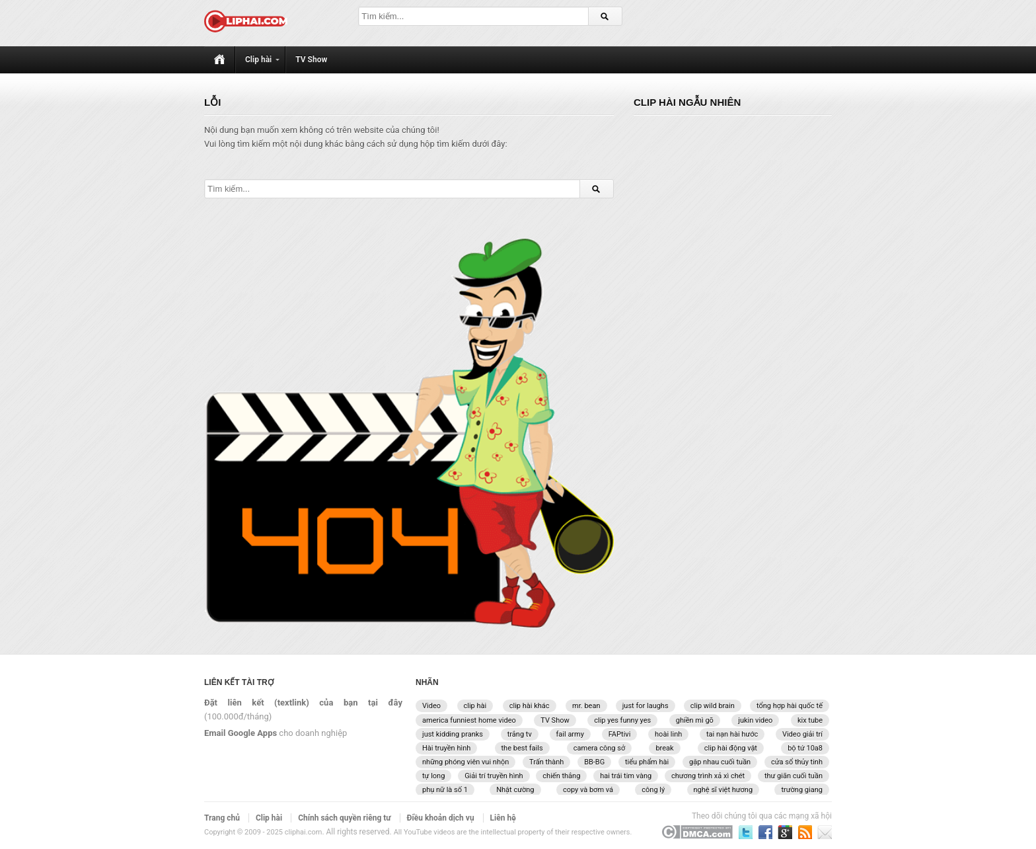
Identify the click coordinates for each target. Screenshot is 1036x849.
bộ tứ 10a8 (805, 748)
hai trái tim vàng (625, 776)
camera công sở (599, 748)
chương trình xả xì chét (708, 776)
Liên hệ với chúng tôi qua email (824, 832)
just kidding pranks (452, 734)
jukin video (755, 720)
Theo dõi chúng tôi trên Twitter (745, 832)
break (664, 748)
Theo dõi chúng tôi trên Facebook (765, 832)
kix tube (810, 720)
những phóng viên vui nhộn (465, 762)
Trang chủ (222, 818)
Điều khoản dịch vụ (440, 818)
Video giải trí (802, 734)
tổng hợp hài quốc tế (790, 706)
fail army (570, 734)
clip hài (475, 706)
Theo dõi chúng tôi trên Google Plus (785, 832)
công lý (653, 790)
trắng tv (519, 734)
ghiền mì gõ (695, 720)
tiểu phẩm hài (647, 762)
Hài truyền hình (446, 748)
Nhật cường (515, 790)
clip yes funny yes (622, 720)
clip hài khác (529, 706)
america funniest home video (469, 720)
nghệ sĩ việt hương (723, 790)
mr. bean (586, 706)
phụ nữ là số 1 (445, 790)
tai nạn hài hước (732, 734)
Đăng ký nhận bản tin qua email (804, 832)
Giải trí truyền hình (493, 776)
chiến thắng (561, 776)
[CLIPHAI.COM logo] (248, 23)
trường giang (802, 790)
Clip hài (269, 818)
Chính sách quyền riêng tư (344, 818)
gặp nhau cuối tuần (720, 762)
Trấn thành (546, 762)
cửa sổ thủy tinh (797, 762)
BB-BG (594, 762)
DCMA (697, 832)
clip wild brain (712, 706)
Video (431, 706)
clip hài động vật (730, 748)
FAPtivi (620, 734)
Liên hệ (503, 818)
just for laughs (645, 706)
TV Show (555, 720)
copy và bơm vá (588, 790)
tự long (433, 776)
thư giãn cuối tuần (793, 776)
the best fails (522, 748)
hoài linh (668, 734)
